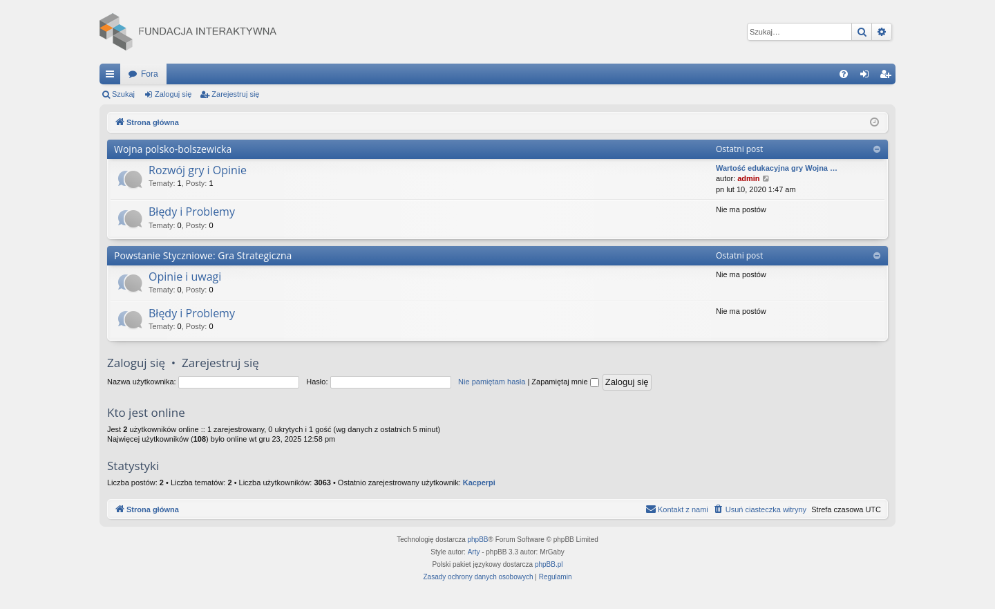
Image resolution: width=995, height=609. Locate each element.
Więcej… (112, 76)
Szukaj (123, 94)
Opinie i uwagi (185, 276)
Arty (474, 552)
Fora (149, 74)
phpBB (478, 539)
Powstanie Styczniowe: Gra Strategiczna (203, 255)
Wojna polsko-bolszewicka (172, 149)
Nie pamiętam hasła (491, 381)
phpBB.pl (549, 564)
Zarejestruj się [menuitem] (888, 76)
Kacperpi (479, 482)
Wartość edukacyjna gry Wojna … (776, 168)
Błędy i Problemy (192, 211)
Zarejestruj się (235, 94)
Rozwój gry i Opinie (198, 170)
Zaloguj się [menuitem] (867, 76)
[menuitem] (843, 74)
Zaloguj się (173, 94)
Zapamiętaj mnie (564, 381)
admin (748, 178)
